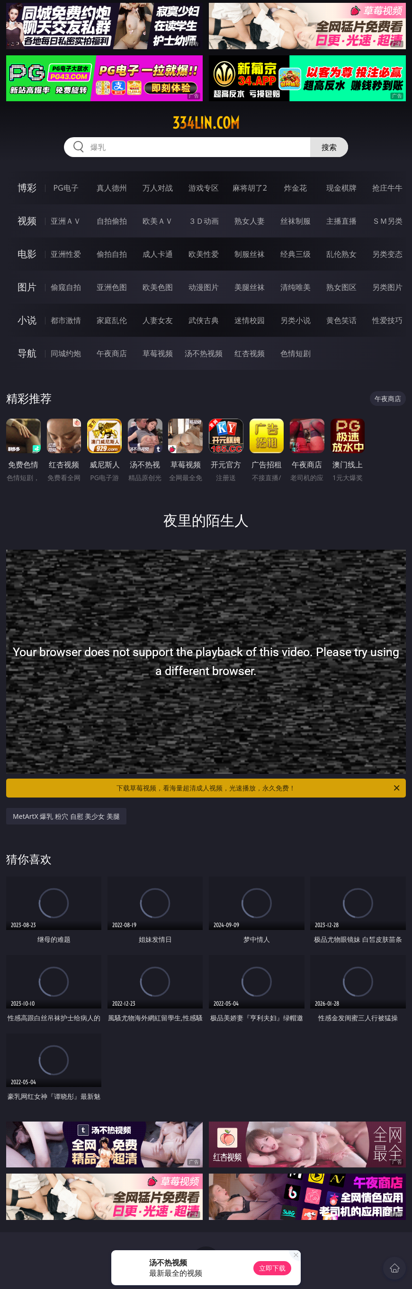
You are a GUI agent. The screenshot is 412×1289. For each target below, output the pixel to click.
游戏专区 (203, 188)
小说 (27, 320)
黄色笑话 (341, 320)
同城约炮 (66, 353)
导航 (27, 353)
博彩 (27, 187)
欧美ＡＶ (158, 221)
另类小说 (295, 320)
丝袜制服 (295, 221)
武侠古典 (203, 320)
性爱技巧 (387, 320)
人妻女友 (158, 320)
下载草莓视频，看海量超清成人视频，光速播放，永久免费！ (258, 788)
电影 (27, 253)
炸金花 (295, 188)
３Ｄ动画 (203, 221)
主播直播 (341, 221)
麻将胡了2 (250, 188)
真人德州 (112, 188)
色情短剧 (295, 353)
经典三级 (295, 254)
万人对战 (158, 188)
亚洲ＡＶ (66, 221)
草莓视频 (158, 353)
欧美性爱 (203, 254)
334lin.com (206, 123)
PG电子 (65, 188)
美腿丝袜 (249, 287)
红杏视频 (249, 353)
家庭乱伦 (112, 320)
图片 (27, 287)
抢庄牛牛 (387, 188)
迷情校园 (249, 320)
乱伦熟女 (341, 254)
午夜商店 (112, 353)
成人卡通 (158, 254)
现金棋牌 (341, 188)
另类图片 (387, 287)
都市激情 (66, 320)
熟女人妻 (249, 221)
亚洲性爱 (66, 254)
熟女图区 (341, 287)
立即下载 (272, 1267)
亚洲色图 (112, 287)
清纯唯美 (295, 287)
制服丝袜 (249, 254)
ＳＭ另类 (387, 221)
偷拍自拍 (112, 254)
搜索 (329, 147)
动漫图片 (203, 287)
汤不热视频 (204, 353)
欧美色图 (158, 287)
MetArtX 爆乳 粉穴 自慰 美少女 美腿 (66, 816)
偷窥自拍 (66, 287)
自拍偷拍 (112, 221)
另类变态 (387, 254)
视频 (27, 220)
